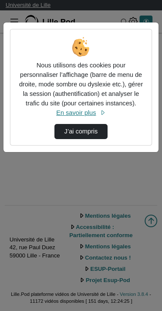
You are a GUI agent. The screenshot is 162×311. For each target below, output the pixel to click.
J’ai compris (81, 131)
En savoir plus (80, 112)
